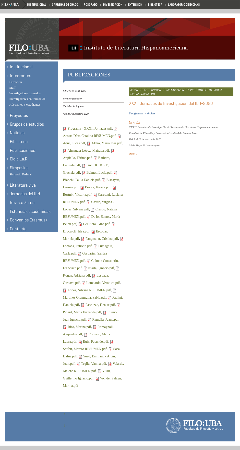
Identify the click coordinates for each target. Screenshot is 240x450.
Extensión (135, 4)
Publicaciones (22, 150)
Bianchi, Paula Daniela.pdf (81, 180)
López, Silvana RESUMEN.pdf (89, 290)
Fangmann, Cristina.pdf (101, 239)
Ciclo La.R (19, 159)
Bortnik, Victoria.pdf (77, 194)
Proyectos (19, 115)
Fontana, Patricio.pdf (77, 246)
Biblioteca (155, 4)
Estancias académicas (30, 211)
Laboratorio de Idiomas (184, 4)
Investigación (112, 4)
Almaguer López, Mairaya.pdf (88, 150)
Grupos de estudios (27, 124)
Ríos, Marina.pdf (79, 327)
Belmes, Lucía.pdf (99, 172)
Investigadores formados (25, 93)
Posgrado (90, 4)
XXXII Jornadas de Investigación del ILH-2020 (171, 103)
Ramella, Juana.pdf (105, 319)
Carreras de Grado (65, 4)
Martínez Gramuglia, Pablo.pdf (84, 297)
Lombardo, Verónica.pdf (103, 283)
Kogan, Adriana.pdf (76, 275)
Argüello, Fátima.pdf (77, 158)
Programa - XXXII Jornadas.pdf (90, 128)
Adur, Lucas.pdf (74, 143)
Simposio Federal (20, 174)
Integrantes (20, 75)
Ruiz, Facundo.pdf (95, 341)
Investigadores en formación (27, 99)
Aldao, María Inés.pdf (107, 143)
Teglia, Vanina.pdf (93, 363)
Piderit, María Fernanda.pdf (82, 312)
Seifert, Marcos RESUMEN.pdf (85, 349)
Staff (12, 87)
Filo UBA (13, 4)
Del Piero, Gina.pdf (96, 224)
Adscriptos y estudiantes (24, 104)
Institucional (36, 4)
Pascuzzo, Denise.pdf (100, 305)
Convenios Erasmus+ (29, 220)
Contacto (18, 228)
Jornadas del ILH (25, 193)
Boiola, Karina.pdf (98, 187)
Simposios (19, 167)
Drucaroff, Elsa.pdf (76, 231)
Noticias (17, 132)
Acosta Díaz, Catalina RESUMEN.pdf (89, 136)
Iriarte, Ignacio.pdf (101, 268)
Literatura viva (23, 185)
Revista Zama (22, 202)
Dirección (15, 82)
